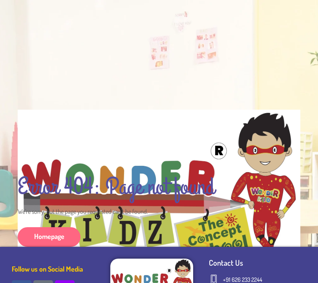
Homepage (49, 236)
